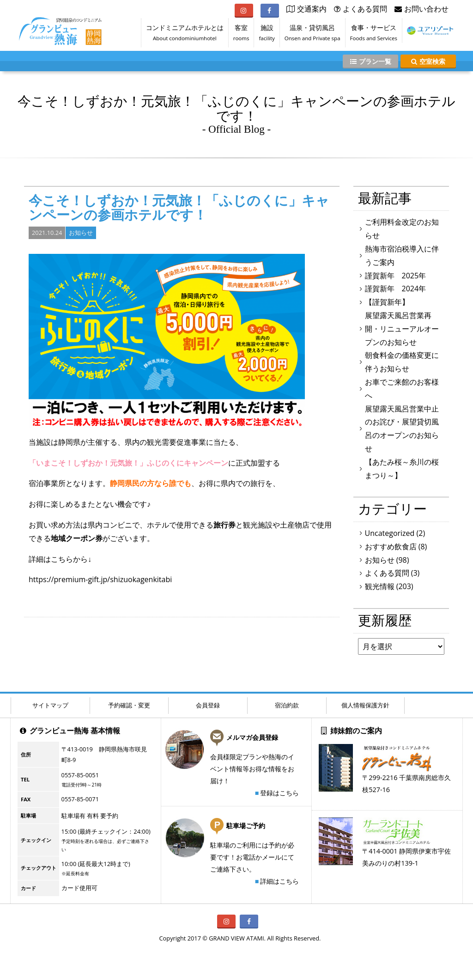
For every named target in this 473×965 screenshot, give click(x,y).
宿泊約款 (287, 705)
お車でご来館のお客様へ (402, 388)
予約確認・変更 (129, 705)
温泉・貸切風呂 (312, 35)
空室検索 (428, 61)
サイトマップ (50, 705)
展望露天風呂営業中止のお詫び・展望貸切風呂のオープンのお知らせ (402, 429)
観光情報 (379, 586)
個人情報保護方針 (365, 705)
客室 (241, 35)
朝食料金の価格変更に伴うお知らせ (402, 362)
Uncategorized (390, 533)
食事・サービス (373, 35)
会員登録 (208, 705)
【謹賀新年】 (387, 302)
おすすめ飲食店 (391, 546)
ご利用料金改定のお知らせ (402, 228)
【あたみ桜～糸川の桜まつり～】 (402, 468)
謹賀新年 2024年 (395, 288)
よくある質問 (387, 573)
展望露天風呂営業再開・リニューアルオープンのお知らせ (402, 328)
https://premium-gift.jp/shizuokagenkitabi (100, 579)
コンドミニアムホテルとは (185, 35)
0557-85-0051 (80, 775)
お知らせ (81, 232)
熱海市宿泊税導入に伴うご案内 (402, 255)
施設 (266, 35)
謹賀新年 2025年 (395, 275)
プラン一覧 (370, 61)
